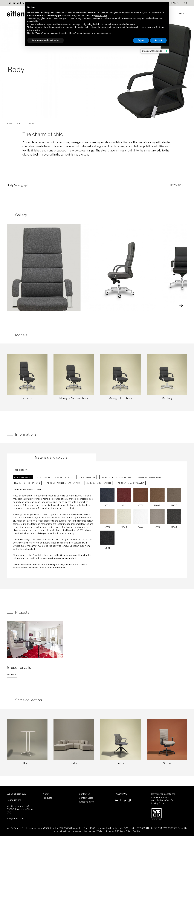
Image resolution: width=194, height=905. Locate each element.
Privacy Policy (124, 831)
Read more (12, 674)
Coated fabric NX (23, 477)
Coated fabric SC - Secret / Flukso (54, 477)
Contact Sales (86, 798)
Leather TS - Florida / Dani (27, 483)
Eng (175, 3)
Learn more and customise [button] (45, 40)
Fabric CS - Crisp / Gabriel (98, 483)
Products (20, 123)
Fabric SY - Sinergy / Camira (130, 483)
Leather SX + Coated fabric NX (116, 477)
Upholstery (20, 470)
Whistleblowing (86, 801)
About (182, 13)
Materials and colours (51, 457)
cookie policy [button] (101, 15)
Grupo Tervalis (19, 667)
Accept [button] (158, 40)
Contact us (84, 794)
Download (176, 185)
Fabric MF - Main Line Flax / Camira (63, 483)
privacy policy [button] (33, 30)
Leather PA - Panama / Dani (150, 477)
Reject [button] (141, 40)
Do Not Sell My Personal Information (118, 24)
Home (9, 123)
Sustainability (15, 3)
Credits (136, 831)
